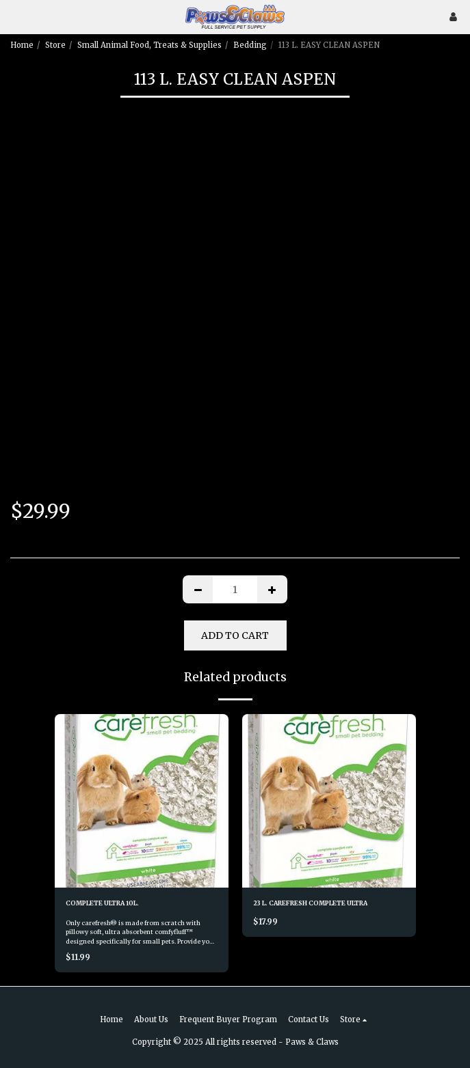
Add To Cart (235, 635)
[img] (142, 801)
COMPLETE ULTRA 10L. (102, 903)
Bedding (250, 45)
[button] (15, 16)
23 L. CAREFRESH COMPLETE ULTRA (310, 903)
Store (55, 45)
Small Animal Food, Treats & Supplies (149, 45)
